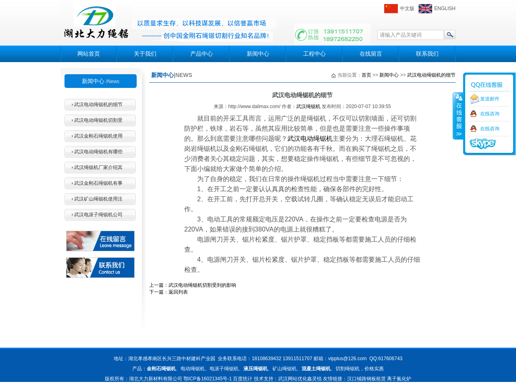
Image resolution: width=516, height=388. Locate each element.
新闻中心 (258, 53)
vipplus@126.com (347, 358)
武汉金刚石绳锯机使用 (98, 136)
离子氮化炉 (399, 379)
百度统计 (242, 379)
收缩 (458, 116)
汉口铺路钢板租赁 (366, 379)
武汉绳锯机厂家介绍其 (98, 167)
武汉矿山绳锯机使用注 (98, 199)
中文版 (407, 8)
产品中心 (201, 53)
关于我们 (145, 53)
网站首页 (88, 53)
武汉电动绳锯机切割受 (98, 120)
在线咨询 (489, 114)
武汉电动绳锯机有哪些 (98, 151)
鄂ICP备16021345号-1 (207, 379)
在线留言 (371, 53)
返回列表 (178, 292)
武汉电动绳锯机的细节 (98, 104)
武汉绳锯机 (308, 106)
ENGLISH (445, 8)
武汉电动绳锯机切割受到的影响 (202, 285)
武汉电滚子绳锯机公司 (98, 214)
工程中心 (314, 53)
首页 (366, 75)
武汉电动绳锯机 (310, 138)
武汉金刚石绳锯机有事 (98, 183)
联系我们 (427, 53)
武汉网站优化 (292, 379)
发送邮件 (489, 99)
